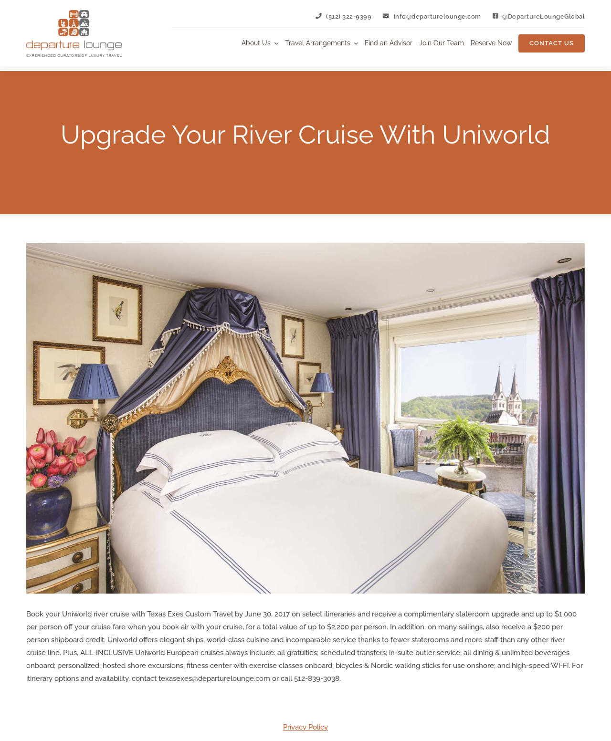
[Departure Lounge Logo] (74, 13)
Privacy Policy (305, 727)
